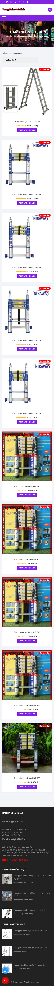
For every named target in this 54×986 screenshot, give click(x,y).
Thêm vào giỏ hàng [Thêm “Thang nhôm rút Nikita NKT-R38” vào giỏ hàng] (27, 568)
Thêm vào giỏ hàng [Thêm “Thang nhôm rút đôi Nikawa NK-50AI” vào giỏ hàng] (27, 349)
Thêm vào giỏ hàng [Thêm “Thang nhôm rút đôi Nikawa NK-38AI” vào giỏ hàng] (27, 203)
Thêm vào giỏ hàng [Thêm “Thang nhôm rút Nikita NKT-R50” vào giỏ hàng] (27, 787)
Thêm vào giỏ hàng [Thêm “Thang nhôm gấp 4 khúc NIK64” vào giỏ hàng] (27, 130)
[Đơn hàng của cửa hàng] (20, 60)
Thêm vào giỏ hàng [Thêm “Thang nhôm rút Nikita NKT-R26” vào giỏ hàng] (27, 495)
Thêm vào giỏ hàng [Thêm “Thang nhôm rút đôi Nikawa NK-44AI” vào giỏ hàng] (27, 276)
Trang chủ (8, 36)
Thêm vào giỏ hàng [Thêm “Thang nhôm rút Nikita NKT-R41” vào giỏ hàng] (27, 641)
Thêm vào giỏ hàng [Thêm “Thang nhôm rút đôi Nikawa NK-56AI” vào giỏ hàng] (27, 422)
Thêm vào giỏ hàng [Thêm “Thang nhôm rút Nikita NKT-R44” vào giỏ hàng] (27, 714)
